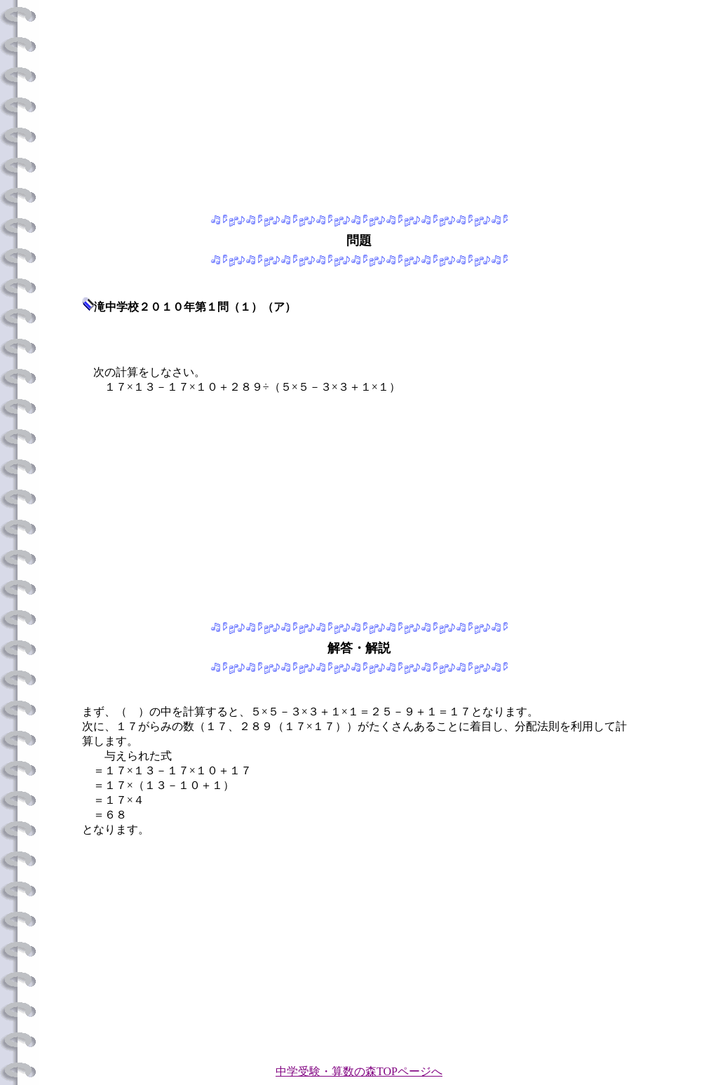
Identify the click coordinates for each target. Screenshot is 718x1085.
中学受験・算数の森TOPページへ (359, 1071)
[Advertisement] (359, 104)
